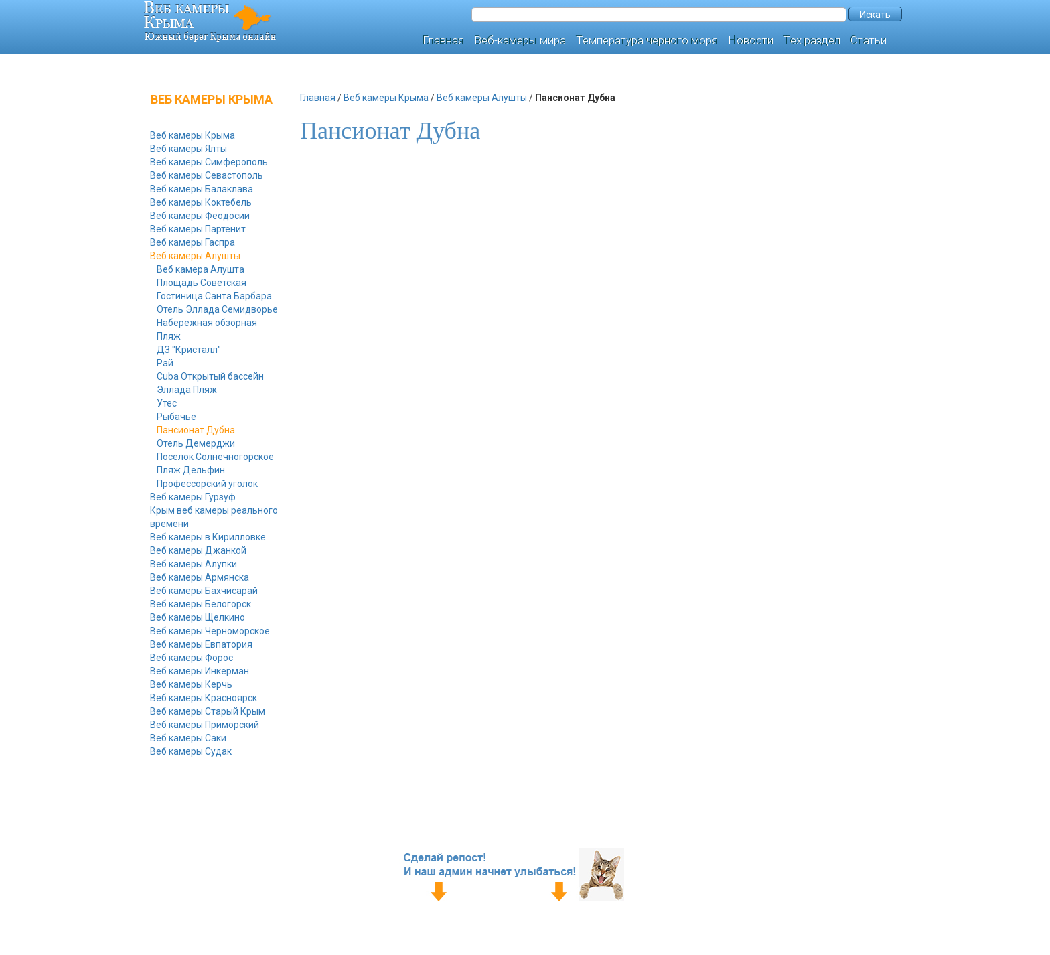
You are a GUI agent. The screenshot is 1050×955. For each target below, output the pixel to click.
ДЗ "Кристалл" (189, 349)
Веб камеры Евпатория (201, 644)
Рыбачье (176, 416)
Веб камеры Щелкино (197, 617)
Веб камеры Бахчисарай (204, 590)
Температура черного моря (647, 40)
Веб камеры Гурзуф (193, 497)
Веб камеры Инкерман (199, 671)
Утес (167, 403)
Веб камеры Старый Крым (207, 711)
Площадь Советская (201, 282)
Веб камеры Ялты (188, 148)
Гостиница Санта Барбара (214, 296)
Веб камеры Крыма (192, 135)
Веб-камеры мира (520, 40)
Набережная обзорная (207, 322)
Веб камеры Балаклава (201, 188)
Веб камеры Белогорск (200, 604)
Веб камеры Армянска (199, 577)
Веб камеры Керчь (191, 684)
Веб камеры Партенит (198, 229)
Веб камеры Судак (191, 751)
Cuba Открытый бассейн (210, 376)
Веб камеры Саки (188, 738)
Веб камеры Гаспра (192, 242)
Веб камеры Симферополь (209, 162)
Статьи (868, 40)
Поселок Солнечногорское (215, 456)
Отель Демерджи (196, 443)
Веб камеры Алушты (195, 255)
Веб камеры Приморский (204, 724)
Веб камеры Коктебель (201, 202)
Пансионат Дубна (196, 430)
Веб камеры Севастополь (206, 175)
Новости (750, 40)
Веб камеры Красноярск (203, 697)
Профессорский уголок (207, 483)
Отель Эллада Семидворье (217, 309)
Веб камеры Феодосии (200, 215)
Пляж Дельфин (191, 470)
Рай (165, 363)
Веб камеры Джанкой (198, 550)
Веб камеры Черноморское (210, 631)
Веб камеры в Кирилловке (208, 537)
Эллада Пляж (187, 389)
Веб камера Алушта (200, 269)
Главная (443, 40)
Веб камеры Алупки (193, 564)
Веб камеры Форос (191, 657)
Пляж (169, 336)
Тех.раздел (811, 40)
